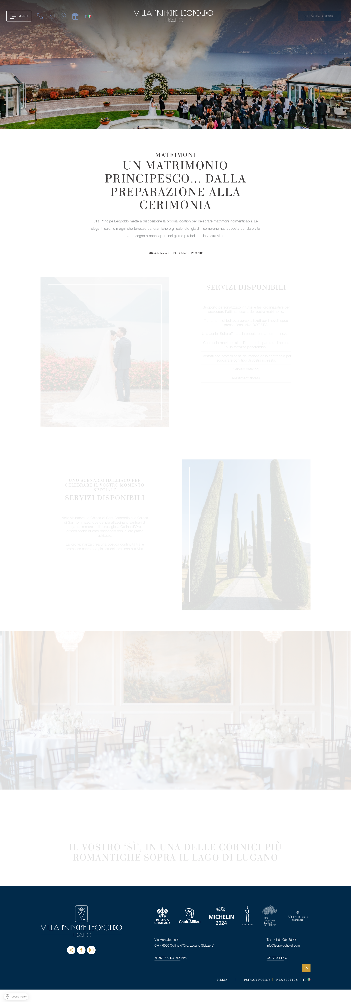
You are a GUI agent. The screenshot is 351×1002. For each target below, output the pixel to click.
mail (30, 16)
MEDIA (222, 980)
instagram (91, 950)
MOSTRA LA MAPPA (170, 958)
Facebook (81, 950)
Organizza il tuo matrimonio (175, 266)
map (42, 16)
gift (54, 16)
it (63, 16)
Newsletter (287, 980)
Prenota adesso (327, 16)
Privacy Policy (257, 980)
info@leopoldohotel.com (283, 945)
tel (18, 16)
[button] (16, 996)
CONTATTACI (278, 958)
